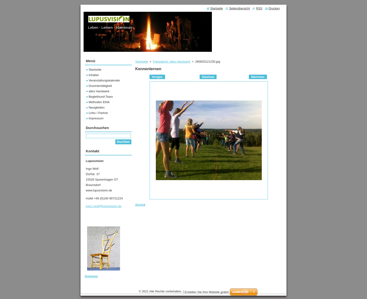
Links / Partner (98, 113)
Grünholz (91, 276)
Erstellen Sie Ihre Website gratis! (207, 292)
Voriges (157, 77)
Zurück (140, 204)
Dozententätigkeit (100, 86)
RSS (259, 8)
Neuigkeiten (97, 107)
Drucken (274, 8)
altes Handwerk (99, 91)
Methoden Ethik (99, 102)
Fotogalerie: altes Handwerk (171, 61)
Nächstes (258, 77)
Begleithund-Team (101, 96)
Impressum (96, 118)
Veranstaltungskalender (104, 80)
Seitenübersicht (239, 8)
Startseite (141, 61)
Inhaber (94, 75)
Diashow (208, 77)
